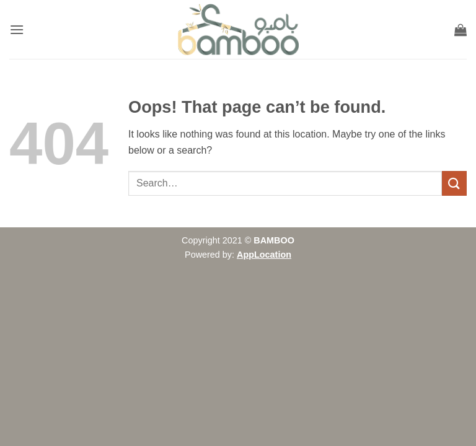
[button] (16, 29)
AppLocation (264, 255)
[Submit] (454, 183)
